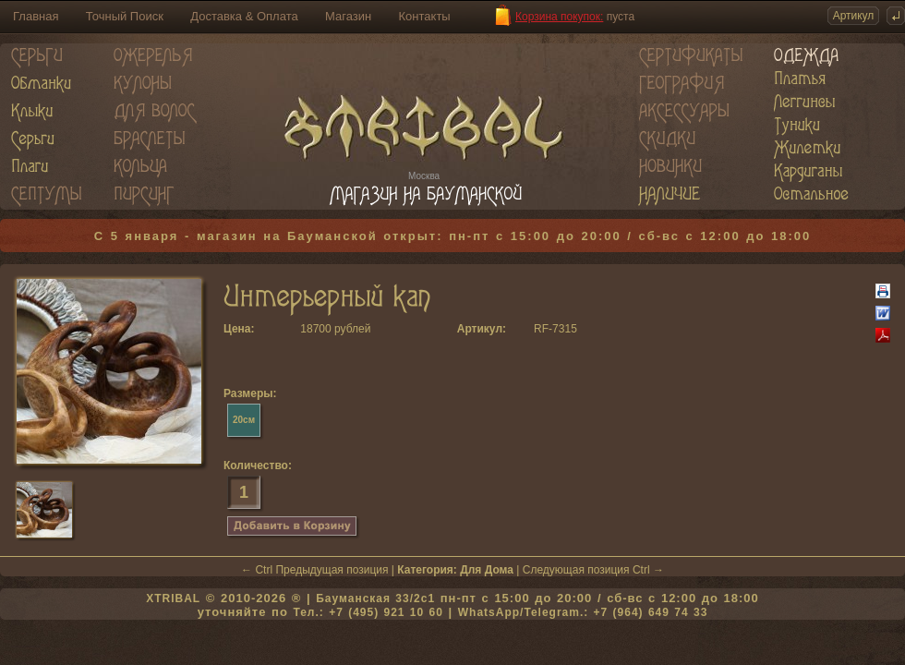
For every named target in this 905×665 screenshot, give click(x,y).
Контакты (425, 16)
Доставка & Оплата (243, 16)
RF (541, 328)
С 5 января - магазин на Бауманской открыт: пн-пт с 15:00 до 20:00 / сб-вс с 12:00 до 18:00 (453, 236)
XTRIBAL (173, 598)
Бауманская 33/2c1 (375, 598)
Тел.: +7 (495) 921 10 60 (367, 612)
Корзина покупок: (559, 16)
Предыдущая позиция (331, 569)
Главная (35, 16)
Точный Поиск (124, 16)
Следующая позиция (576, 569)
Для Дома (486, 569)
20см (244, 420)
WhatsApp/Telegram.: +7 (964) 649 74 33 (583, 612)
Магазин (348, 16)
